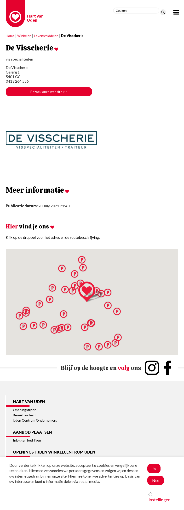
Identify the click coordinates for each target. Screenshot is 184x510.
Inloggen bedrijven (27, 440)
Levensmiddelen (46, 36)
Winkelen (24, 36)
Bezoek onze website (48, 92)
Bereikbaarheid (24, 415)
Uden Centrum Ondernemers (35, 420)
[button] (115, 343)
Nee (155, 480)
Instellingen (160, 497)
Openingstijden (24, 410)
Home (10, 36)
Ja (154, 468)
